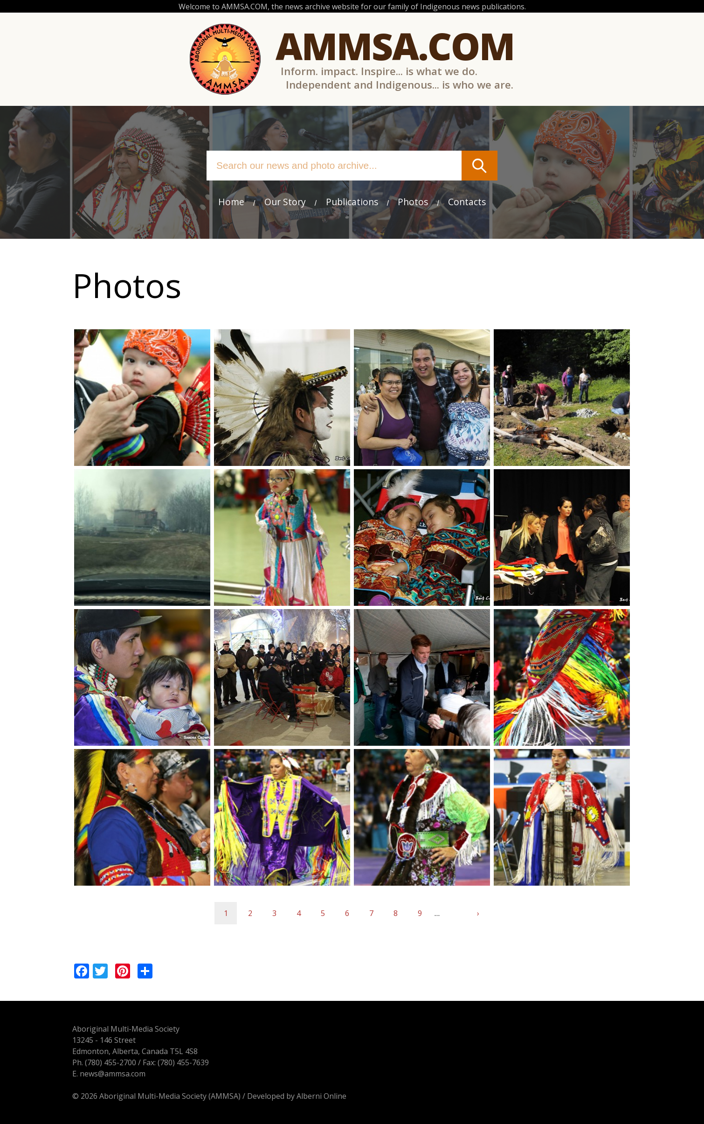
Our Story (285, 201)
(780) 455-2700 (110, 1062)
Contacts (467, 201)
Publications (352, 201)
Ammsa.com (395, 45)
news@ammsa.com (112, 1073)
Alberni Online (321, 1096)
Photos (413, 201)
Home (231, 201)
